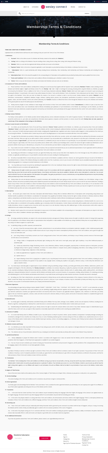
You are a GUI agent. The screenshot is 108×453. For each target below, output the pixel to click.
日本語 (6, 1)
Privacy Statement (87, 437)
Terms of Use (86, 435)
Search (87, 13)
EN (1, 1)
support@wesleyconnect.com (57, 418)
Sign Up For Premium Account (71, 443)
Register (104, 1)
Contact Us (81, 7)
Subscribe (44, 438)
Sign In (98, 1)
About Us (26, 7)
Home (65, 435)
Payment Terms (86, 443)
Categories (35, 7)
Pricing (73, 7)
